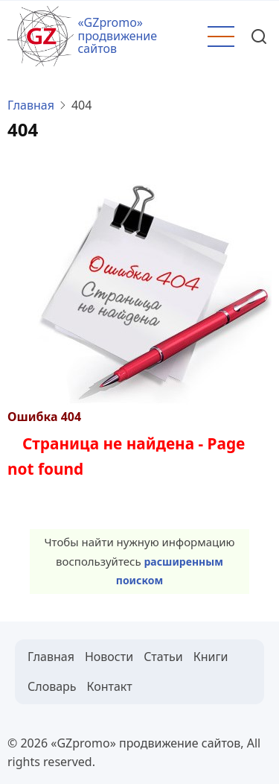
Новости (109, 656)
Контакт (109, 686)
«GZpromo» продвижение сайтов (117, 35)
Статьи (163, 656)
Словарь (52, 686)
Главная (30, 105)
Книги (210, 656)
